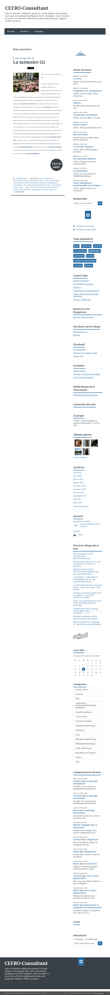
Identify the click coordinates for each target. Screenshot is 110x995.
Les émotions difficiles (84, 158)
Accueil (11, 31)
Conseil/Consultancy (52, 180)
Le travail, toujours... (84, 146)
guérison (52, 190)
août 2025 (77, 499)
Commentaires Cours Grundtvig (86, 291)
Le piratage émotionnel (85, 114)
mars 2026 (77, 476)
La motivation (80, 170)
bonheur (88, 265)
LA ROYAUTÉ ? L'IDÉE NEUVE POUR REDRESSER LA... (85, 578)
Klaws (80, 534)
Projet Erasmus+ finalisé (83, 377)
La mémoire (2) (29, 62)
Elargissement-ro (80, 332)
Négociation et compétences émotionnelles (87, 906)
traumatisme (36, 190)
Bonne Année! (80, 124)
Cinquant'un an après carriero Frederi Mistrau (85, 609)
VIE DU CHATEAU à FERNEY (83, 596)
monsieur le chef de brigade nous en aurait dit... (87, 594)
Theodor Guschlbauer (82, 616)
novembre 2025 (79, 489)
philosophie (94, 251)
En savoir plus (99, 993)
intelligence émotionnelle (84, 260)
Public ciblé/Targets (54, 185)
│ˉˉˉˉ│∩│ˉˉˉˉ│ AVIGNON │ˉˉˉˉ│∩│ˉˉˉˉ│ (87, 612)
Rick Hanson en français (85, 753)
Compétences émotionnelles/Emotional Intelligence (86, 705)
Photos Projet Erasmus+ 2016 (85, 353)
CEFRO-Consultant (26, 8)
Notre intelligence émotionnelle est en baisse (87, 184)
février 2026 (78, 479)
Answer (77, 102)
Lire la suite (56, 165)
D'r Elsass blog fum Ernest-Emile (85, 617)
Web (21, 187)
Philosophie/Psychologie (85, 743)
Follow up (77, 287)
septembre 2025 (79, 496)
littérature (86, 246)
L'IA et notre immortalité (86, 877)
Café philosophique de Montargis (84, 604)
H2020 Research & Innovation (85, 395)
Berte (76, 810)
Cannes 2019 (78, 356)
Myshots (76, 335)
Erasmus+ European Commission (86, 374)
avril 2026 (77, 473)
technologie (41, 187)
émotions (78, 265)
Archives (24, 31)
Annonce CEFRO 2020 (82, 299)
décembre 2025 (79, 486)
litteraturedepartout (81, 558)
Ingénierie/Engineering (48, 183)
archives (97, 246)
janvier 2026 (78, 482)
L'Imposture (92, 839)
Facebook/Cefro (79, 349)
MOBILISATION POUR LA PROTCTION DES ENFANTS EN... (86, 570)
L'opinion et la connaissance (87, 90)
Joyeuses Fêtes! (81, 134)
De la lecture (90, 863)
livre (76, 246)
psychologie (79, 256)
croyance (45, 190)
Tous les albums (79, 457)
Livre (25, 185)
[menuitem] (11, 31)
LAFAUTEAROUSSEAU (82, 582)
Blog (40, 178)
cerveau (16, 190)
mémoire (32, 187)
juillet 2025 (77, 502)
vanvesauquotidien (84, 574)
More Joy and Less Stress (83, 317)
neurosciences (52, 187)
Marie (76, 851)
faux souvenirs (25, 190)
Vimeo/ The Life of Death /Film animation (85, 295)
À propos (38, 31)
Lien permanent (20, 178)
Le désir (77, 78)
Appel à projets (79, 371)
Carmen (77, 781)
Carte (76, 921)
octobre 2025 (78, 492)
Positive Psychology (81, 281)
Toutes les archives (81, 506)
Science (16, 187)
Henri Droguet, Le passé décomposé (83, 555)
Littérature (17, 185)
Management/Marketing (36, 185)
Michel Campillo (81, 825)
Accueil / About (82, 689)
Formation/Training (31, 183)
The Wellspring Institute (83, 284)
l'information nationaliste (90, 624)
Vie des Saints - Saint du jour (87, 588)
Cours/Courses (18, 183)
